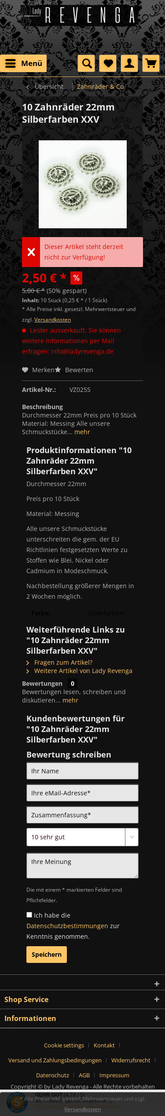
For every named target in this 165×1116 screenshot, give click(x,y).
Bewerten (74, 370)
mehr (81, 432)
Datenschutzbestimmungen (67, 926)
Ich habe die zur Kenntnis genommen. (73, 925)
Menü (23, 62)
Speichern (47, 954)
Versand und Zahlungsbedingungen (55, 1060)
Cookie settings (64, 1045)
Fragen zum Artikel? (59, 662)
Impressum (114, 1075)
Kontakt (104, 1045)
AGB (84, 1075)
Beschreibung (42, 406)
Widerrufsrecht (130, 1060)
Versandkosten (52, 319)
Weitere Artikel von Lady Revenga (79, 670)
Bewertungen (42, 683)
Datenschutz (52, 1075)
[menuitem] (23, 63)
